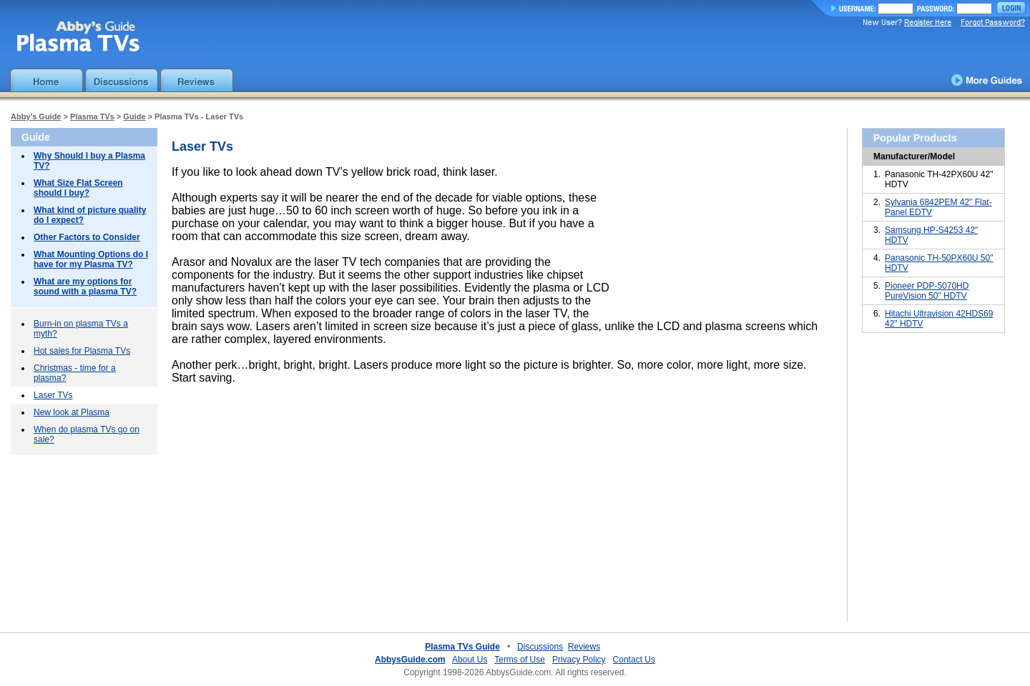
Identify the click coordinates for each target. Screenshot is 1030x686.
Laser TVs (53, 395)
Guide (134, 116)
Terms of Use (519, 660)
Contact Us (634, 660)
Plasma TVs (92, 116)
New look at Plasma (71, 412)
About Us (469, 660)
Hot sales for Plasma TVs (82, 351)
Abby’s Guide (36, 116)
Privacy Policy (579, 660)
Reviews (584, 647)
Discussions (540, 647)
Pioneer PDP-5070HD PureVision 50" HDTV (926, 291)
